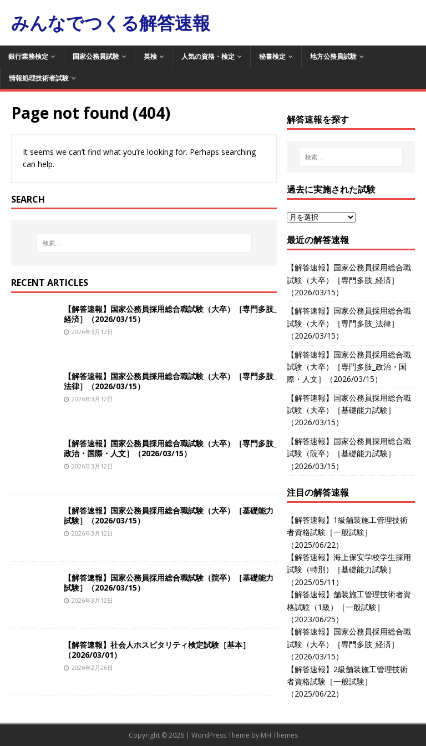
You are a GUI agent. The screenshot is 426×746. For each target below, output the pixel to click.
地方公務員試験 (333, 56)
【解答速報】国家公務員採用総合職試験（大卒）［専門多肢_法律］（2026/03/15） (170, 381)
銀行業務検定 (28, 56)
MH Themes (279, 735)
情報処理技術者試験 (39, 78)
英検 (150, 56)
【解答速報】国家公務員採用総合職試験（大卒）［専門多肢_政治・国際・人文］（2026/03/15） (170, 448)
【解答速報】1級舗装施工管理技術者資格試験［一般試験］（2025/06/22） (347, 532)
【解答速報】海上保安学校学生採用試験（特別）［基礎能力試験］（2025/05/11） (349, 569)
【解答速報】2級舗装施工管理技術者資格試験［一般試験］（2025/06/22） (347, 681)
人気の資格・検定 (208, 56)
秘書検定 (272, 56)
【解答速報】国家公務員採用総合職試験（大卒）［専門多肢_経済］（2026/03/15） (170, 314)
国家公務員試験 (96, 56)
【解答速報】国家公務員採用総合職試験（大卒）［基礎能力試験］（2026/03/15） (168, 515)
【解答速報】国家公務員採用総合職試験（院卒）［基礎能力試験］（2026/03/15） (168, 582)
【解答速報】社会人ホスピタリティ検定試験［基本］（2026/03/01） (157, 649)
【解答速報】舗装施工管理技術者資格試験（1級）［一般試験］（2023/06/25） (349, 606)
